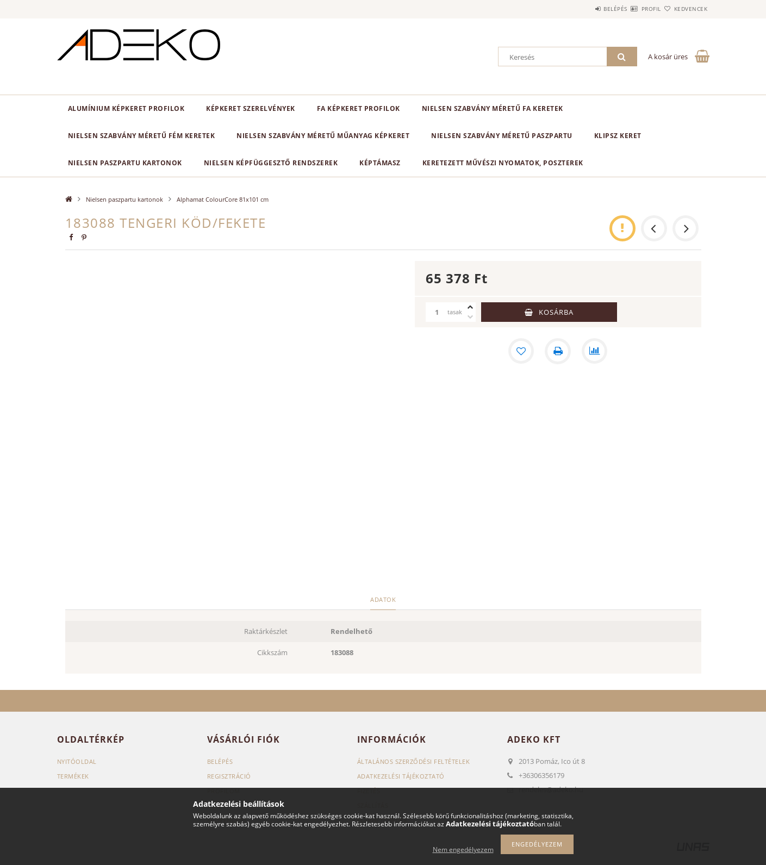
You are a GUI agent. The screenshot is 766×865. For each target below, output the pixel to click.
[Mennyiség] (436, 312)
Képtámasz (380, 162)
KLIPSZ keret (618, 135)
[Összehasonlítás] (595, 351)
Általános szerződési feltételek (413, 761)
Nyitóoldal (77, 761)
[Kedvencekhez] (521, 351)
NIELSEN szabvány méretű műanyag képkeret (322, 135)
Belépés (584, 9)
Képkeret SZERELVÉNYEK (250, 108)
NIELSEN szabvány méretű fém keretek (141, 135)
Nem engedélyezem (463, 849)
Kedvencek (684, 9)
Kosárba (556, 312)
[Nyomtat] (558, 351)
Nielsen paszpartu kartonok (125, 162)
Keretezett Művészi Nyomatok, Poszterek (502, 162)
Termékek (73, 776)
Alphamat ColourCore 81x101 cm (223, 199)
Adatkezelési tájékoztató (401, 776)
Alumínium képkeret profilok (126, 108)
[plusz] (470, 307)
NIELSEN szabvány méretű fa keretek (492, 108)
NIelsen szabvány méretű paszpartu (501, 135)
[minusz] (470, 317)
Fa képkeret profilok (358, 108)
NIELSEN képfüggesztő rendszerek (271, 162)
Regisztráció (229, 776)
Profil (632, 9)
